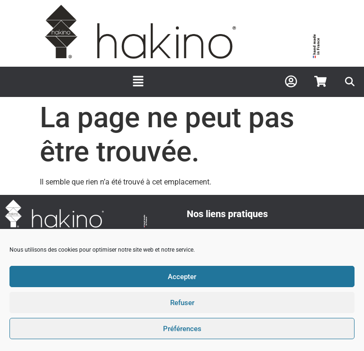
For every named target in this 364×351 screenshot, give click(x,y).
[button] (138, 81)
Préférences (182, 329)
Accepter (182, 276)
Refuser (182, 302)
